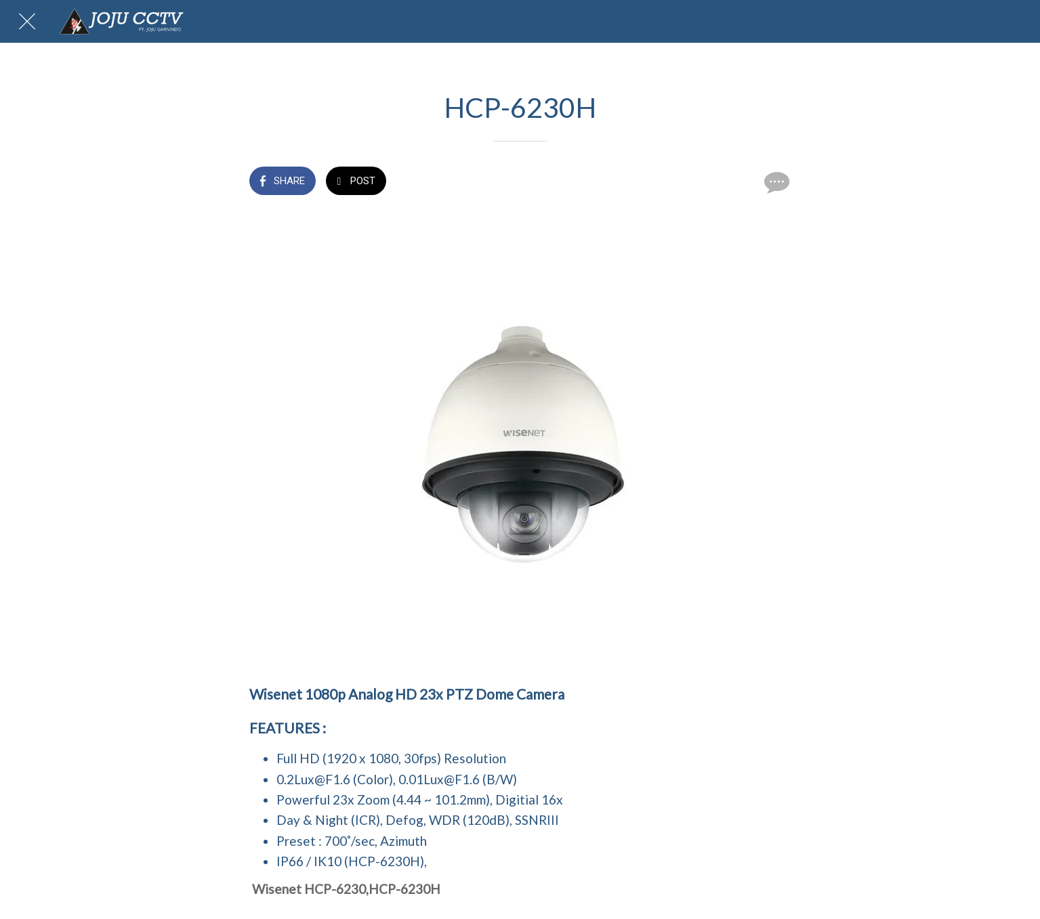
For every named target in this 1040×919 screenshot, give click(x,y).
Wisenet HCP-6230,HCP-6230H (346, 889)
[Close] (27, 22)
